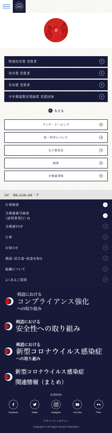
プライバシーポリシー (56, 421)
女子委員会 (55, 150)
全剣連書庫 (55, 176)
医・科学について (56, 137)
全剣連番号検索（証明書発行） (17, 215)
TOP (6, 194)
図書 (56, 163)
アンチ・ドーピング (56, 124)
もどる (59, 110)
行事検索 (12, 204)
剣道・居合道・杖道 (22, 194)
